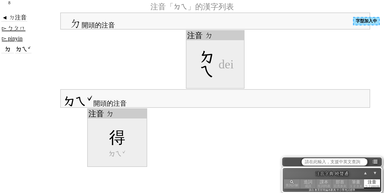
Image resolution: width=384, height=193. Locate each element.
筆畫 (356, 184)
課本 (324, 184)
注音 (372, 184)
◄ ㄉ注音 (14, 17)
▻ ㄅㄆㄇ (13, 28)
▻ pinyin (12, 38)
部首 (340, 184)
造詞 (308, 184)
